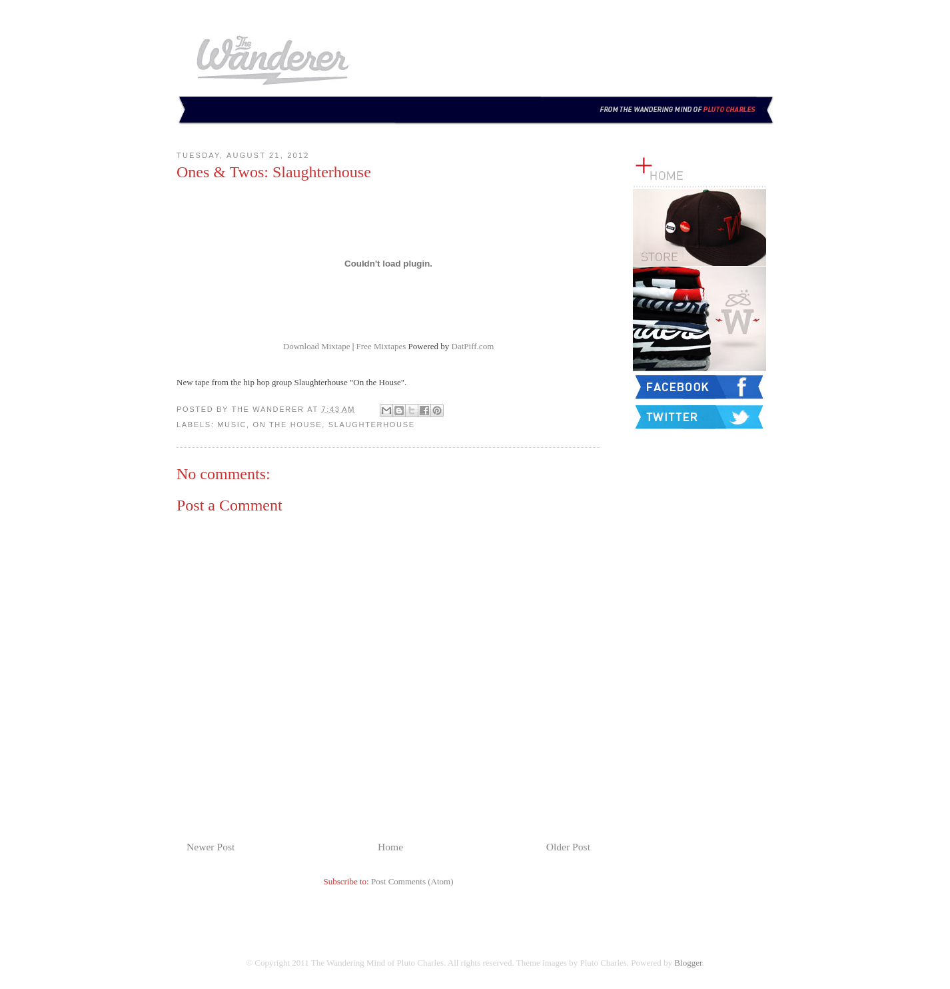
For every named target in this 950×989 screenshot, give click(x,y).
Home (390, 846)
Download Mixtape (316, 346)
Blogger (688, 963)
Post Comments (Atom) (412, 881)
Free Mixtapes (381, 346)
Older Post (568, 846)
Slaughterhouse (371, 425)
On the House (287, 425)
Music (231, 425)
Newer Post (211, 846)
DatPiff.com (473, 346)
